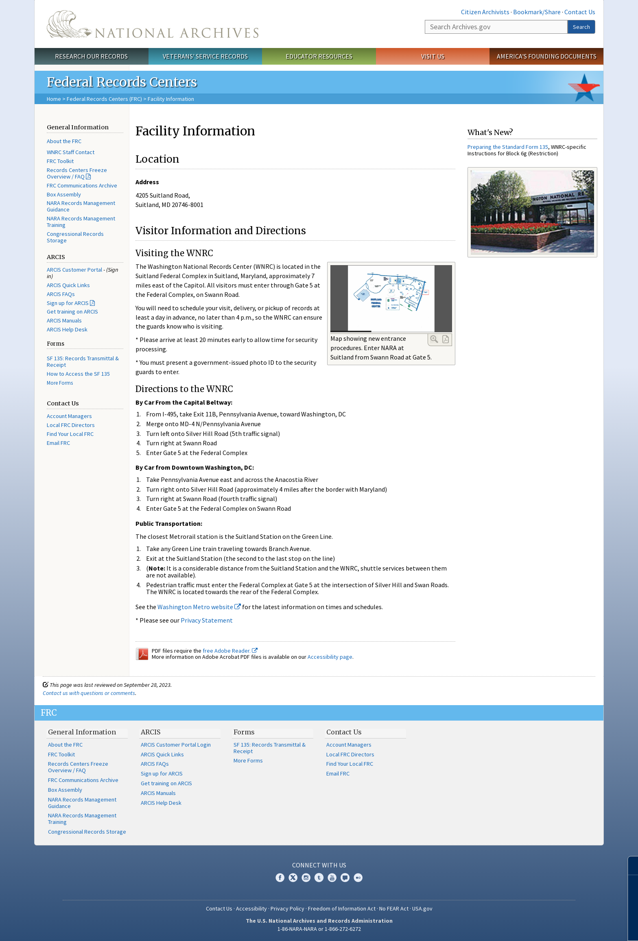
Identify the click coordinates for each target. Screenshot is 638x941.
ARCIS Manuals (64, 320)
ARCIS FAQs (61, 294)
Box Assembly (64, 194)
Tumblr (319, 877)
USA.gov (422, 908)
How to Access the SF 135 (78, 373)
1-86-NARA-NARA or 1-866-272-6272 (319, 928)
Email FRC (58, 443)
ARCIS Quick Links (68, 285)
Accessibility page (330, 656)
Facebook (280, 877)
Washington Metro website (199, 607)
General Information (82, 732)
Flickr (358, 877)
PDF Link (445, 339)
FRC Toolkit (60, 161)
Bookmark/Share (537, 12)
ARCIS (150, 732)
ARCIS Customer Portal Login (176, 744)
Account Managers (69, 416)
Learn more (565, 926)
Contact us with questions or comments (89, 693)
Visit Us (432, 56)
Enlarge (434, 339)
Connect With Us (319, 865)
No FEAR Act (394, 908)
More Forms (60, 382)
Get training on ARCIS (72, 311)
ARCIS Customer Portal (74, 269)
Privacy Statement (207, 620)
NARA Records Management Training (81, 222)
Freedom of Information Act (342, 908)
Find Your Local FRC (70, 434)
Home (54, 98)
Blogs (345, 877)
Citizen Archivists (485, 12)
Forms (244, 732)
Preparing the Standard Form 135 (508, 146)
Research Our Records (91, 56)
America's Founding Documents (546, 56)
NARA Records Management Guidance (81, 206)
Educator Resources (319, 56)
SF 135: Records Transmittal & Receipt (83, 361)
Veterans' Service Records (205, 56)
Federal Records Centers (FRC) (104, 98)
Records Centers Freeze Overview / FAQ (77, 173)
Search (581, 26)
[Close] (628, 865)
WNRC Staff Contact (70, 152)
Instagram (306, 877)
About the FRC (64, 141)
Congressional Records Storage (75, 237)
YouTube (332, 877)
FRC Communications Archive (82, 185)
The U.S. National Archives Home (152, 24)
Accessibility (251, 908)
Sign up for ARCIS (68, 303)
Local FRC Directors (71, 425)
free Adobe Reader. (230, 650)
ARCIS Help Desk (67, 329)
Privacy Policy (287, 908)
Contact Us (579, 12)
